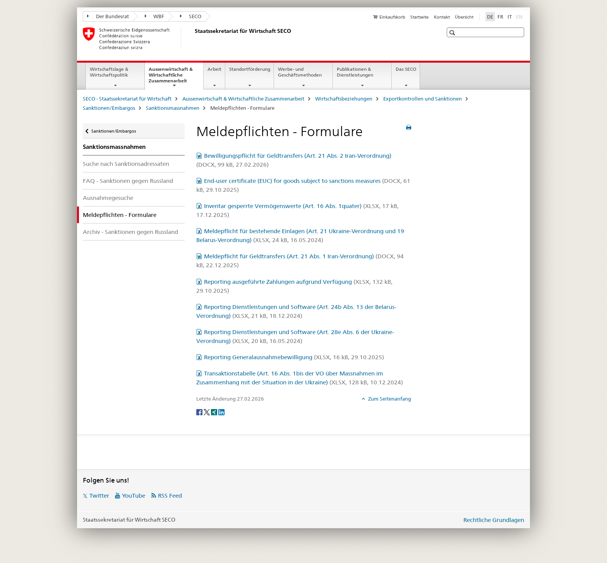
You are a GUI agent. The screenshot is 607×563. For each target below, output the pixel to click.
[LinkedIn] (221, 412)
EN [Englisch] (520, 16)
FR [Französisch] (500, 17)
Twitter (99, 495)
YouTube (133, 495)
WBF (155, 16)
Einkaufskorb (392, 17)
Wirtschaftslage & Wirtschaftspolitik (109, 72)
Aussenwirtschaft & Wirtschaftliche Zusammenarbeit (176, 77)
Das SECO (406, 69)
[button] (453, 33)
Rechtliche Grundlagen (493, 520)
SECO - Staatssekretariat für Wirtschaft (127, 99)
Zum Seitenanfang (389, 399)
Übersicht (464, 17)
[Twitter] (207, 412)
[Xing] (214, 412)
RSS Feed (170, 495)
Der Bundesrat (108, 16)
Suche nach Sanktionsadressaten (126, 163)
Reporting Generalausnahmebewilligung (294, 357)
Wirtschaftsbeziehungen (343, 99)
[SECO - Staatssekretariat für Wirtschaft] (193, 38)
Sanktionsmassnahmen (172, 108)
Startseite (419, 17)
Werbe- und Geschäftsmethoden (300, 72)
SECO (190, 16)
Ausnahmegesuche (108, 197)
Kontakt (442, 17)
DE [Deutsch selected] (490, 17)
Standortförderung (249, 69)
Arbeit (214, 69)
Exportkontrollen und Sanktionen (422, 99)
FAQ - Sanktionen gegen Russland (128, 180)
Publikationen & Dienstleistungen (355, 72)
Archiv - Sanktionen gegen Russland (130, 231)
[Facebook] (200, 412)
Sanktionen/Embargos (109, 108)
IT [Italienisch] (510, 17)
